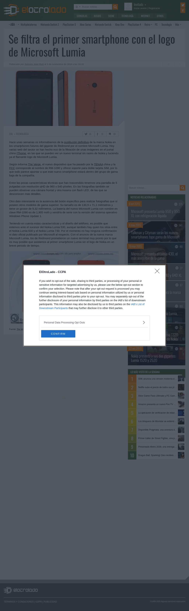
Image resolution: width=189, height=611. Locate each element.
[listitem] (94, 322)
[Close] (158, 272)
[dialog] (94, 305)
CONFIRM (58, 333)
